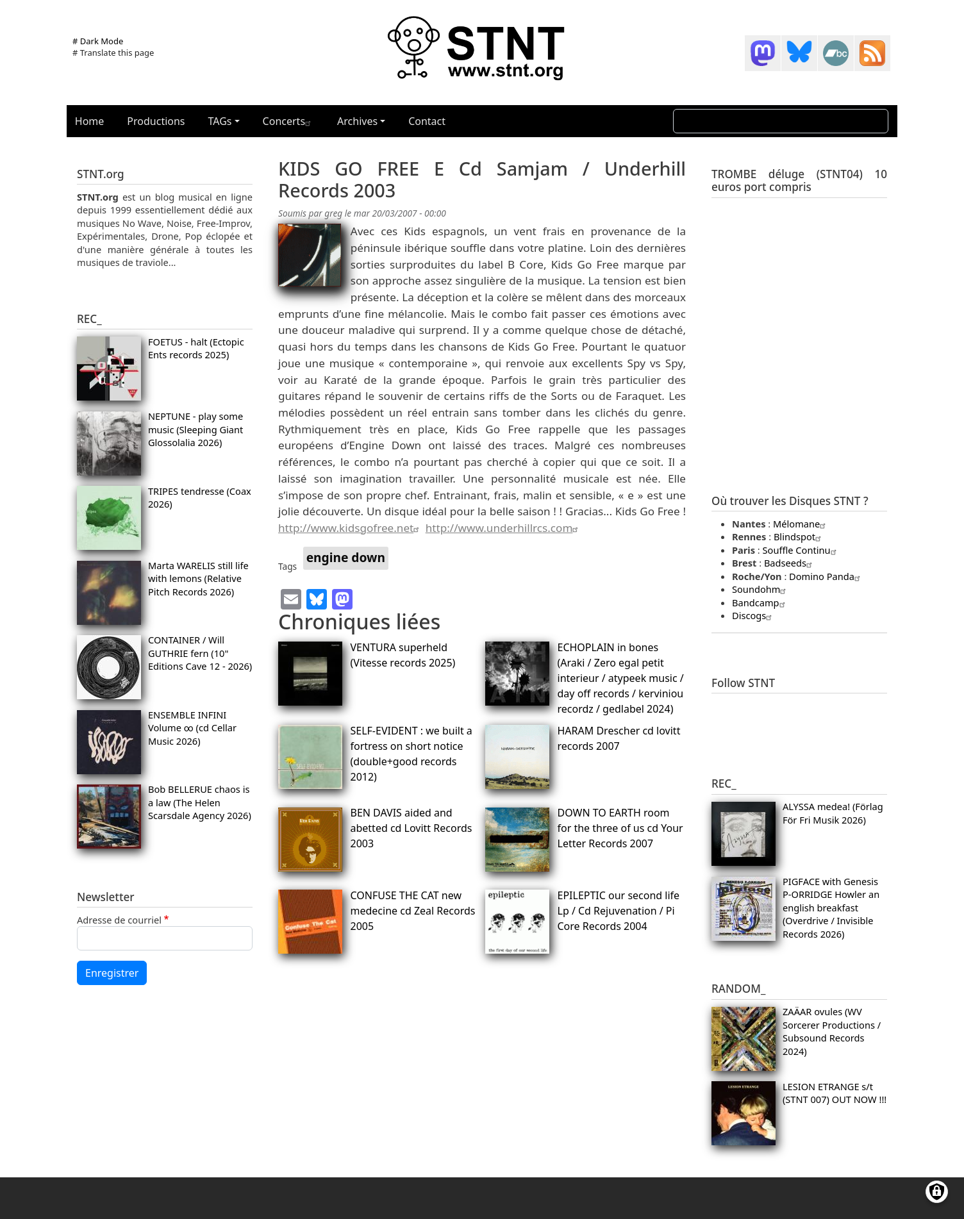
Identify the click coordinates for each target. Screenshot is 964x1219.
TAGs (220, 121)
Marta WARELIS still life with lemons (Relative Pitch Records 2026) (198, 578)
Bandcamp (760, 602)
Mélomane (801, 523)
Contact (426, 121)
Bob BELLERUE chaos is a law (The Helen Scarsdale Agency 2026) (199, 802)
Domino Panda (826, 576)
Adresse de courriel (119, 919)
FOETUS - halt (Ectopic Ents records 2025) (196, 348)
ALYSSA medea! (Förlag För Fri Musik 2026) (833, 812)
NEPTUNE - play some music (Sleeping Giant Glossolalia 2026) (195, 429)
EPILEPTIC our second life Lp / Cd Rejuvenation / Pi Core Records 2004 (619, 910)
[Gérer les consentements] (937, 1192)
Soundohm (760, 589)
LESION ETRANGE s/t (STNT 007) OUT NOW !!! (834, 1093)
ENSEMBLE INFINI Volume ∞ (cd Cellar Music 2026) (192, 727)
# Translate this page (113, 52)
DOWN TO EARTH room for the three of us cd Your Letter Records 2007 (620, 828)
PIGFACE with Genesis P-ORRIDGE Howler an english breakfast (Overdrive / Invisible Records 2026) (831, 907)
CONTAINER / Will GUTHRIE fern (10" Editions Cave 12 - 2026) (200, 652)
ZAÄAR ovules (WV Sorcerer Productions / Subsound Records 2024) (832, 1031)
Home (89, 121)
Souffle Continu (801, 549)
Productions (156, 121)
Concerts (288, 121)
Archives (357, 121)
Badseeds (789, 562)
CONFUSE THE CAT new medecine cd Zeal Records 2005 (413, 910)
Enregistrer (111, 973)
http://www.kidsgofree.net (350, 527)
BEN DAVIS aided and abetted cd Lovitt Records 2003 (411, 828)
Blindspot (799, 536)
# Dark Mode (97, 41)
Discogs (753, 615)
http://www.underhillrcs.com (504, 527)
